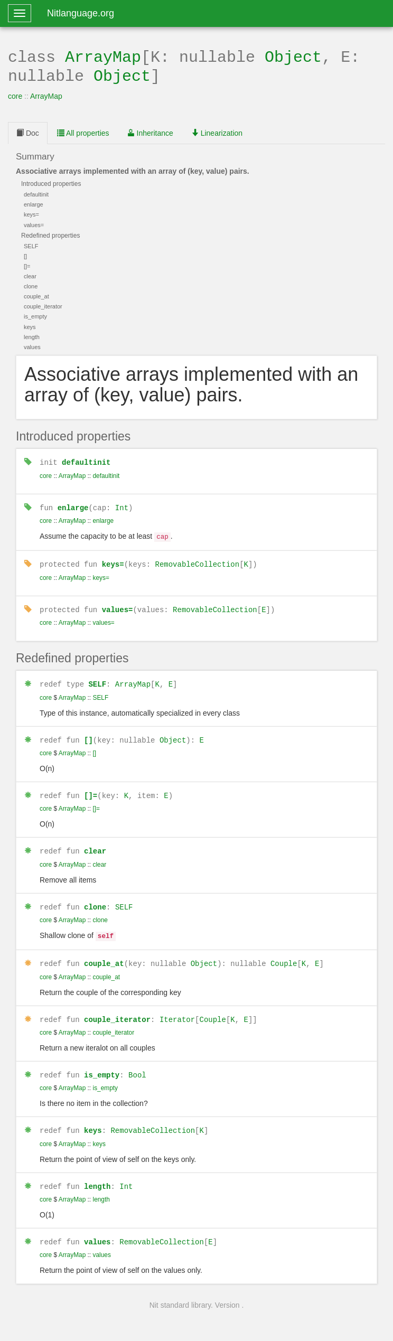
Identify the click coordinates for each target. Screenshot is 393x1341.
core (15, 94)
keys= (113, 560)
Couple (283, 954)
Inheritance (150, 131)
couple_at (104, 954)
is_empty (101, 1064)
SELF (97, 678)
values (97, 1230)
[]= (90, 789)
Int (121, 505)
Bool (137, 1064)
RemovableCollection (197, 560)
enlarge (73, 505)
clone (95, 899)
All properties (83, 131)
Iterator (177, 1010)
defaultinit (86, 460)
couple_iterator (117, 1010)
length (97, 1175)
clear (95, 844)
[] (88, 734)
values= (117, 604)
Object (293, 56)
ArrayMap (103, 56)
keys (93, 1119)
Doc (27, 131)
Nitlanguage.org (80, 13)
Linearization (216, 131)
